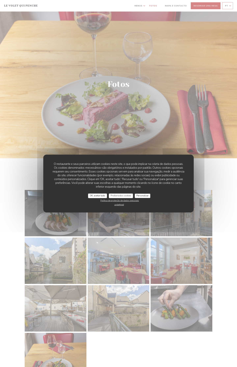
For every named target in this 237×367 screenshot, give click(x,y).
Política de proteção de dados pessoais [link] (119, 200)
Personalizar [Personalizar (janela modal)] (142, 195)
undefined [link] (119, 204)
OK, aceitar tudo (97, 195)
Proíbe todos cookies (121, 195)
